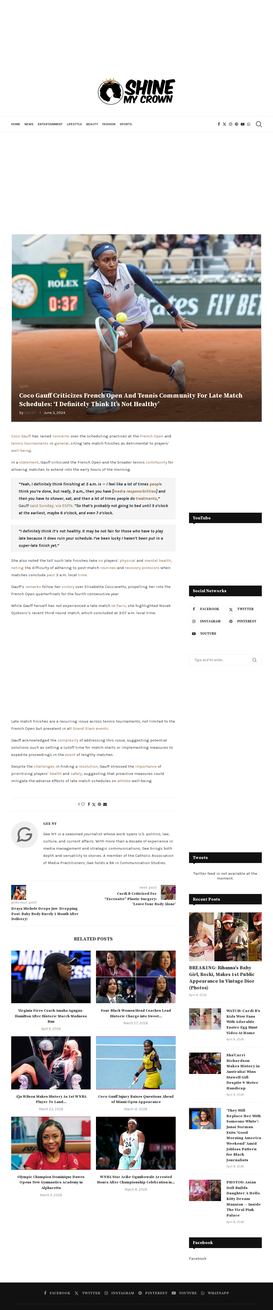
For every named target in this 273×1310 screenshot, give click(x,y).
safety (76, 773)
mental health (157, 560)
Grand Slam (84, 728)
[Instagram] (230, 124)
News (29, 124)
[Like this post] (83, 804)
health (56, 773)
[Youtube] (242, 124)
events (102, 728)
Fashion (108, 124)
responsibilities (141, 491)
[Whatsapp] (248, 124)
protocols (150, 567)
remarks (33, 586)
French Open (151, 436)
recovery (133, 567)
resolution (88, 766)
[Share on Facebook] (89, 804)
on (100, 560)
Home (15, 124)
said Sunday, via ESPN (51, 505)
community (156, 462)
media (119, 491)
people (156, 484)
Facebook (198, 1240)
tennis (17, 443)
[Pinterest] (236, 124)
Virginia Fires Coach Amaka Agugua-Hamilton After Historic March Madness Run (51, 1016)
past (51, 574)
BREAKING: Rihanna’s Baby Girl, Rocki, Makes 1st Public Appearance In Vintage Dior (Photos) (222, 978)
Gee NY (30, 412)
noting (17, 567)
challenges (44, 766)
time (82, 574)
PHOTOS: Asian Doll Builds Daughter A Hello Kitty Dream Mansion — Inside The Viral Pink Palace (242, 1181)
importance (146, 766)
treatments (146, 498)
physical (127, 560)
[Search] (258, 124)
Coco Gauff (21, 436)
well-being (21, 450)
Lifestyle (74, 124)
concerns (61, 436)
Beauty (92, 124)
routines (108, 567)
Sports (126, 124)
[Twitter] (224, 124)
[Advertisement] (136, 180)
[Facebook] (219, 124)
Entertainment (50, 124)
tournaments (36, 443)
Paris (121, 605)
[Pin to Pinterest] (99, 804)
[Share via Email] (105, 804)
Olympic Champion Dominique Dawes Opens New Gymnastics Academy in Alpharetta (51, 1182)
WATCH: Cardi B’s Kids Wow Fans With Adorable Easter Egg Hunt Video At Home (242, 1021)
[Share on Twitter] (94, 804)
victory (68, 586)
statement (29, 462)
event (70, 754)
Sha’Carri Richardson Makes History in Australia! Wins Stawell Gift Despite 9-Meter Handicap (244, 1066)
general (61, 443)
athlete (124, 780)
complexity (68, 740)
